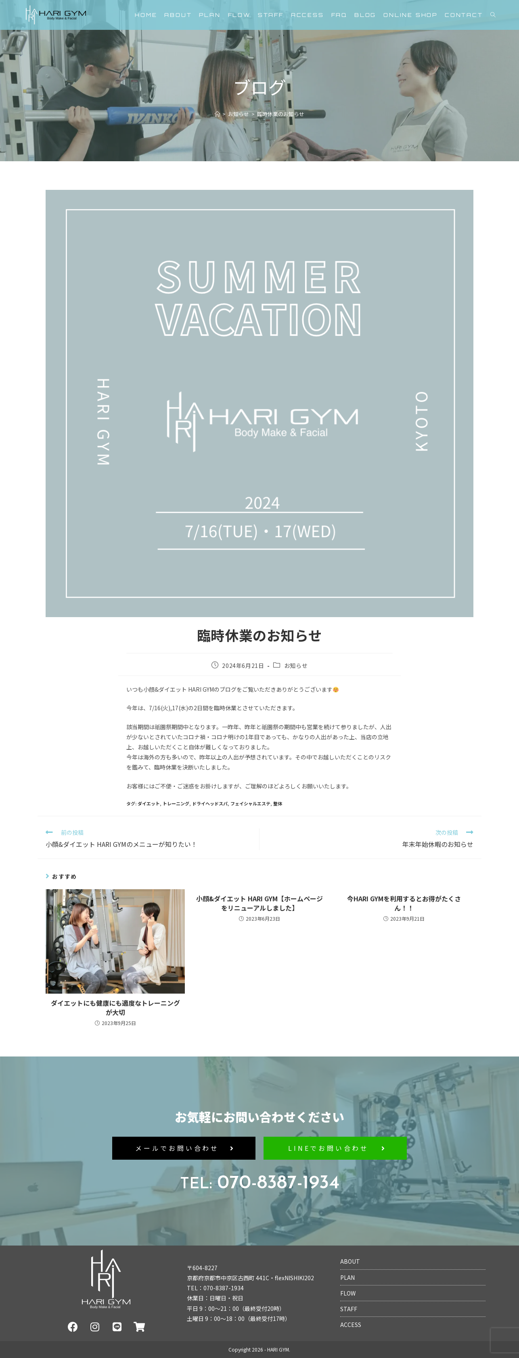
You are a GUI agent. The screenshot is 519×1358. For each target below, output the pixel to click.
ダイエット (149, 803)
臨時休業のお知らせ (280, 114)
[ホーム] (217, 114)
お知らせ (296, 665)
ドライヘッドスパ (210, 803)
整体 (277, 803)
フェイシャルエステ (250, 803)
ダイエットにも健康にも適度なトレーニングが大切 (115, 1007)
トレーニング (176, 803)
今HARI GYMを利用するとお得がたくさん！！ (404, 903)
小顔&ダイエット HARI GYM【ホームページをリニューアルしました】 (259, 903)
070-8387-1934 (259, 1183)
